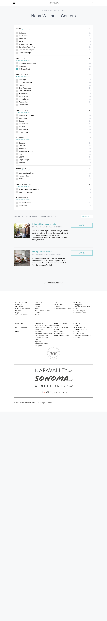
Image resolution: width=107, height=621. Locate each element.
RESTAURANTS (21, 327)
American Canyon (55, 44)
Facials (55, 85)
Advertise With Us (80, 329)
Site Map (77, 337)
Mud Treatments (55, 91)
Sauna (55, 121)
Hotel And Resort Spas (55, 63)
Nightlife (38, 341)
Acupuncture (55, 102)
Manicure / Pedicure (55, 173)
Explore (38, 303)
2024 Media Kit (79, 327)
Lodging (77, 303)
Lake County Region (55, 50)
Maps (37, 309)
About (76, 325)
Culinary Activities (41, 335)
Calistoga (55, 33)
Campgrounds (79, 305)
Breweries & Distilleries (43, 333)
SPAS (17, 331)
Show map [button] (86, 216)
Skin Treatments (55, 88)
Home (44, 10)
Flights (37, 313)
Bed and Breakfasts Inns (83, 307)
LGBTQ (55, 157)
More (82, 225)
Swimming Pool (55, 129)
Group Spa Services (55, 115)
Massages (55, 80)
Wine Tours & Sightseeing (44, 325)
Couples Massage (55, 82)
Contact (76, 331)
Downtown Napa (55, 53)
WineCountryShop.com (62, 309)
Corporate (55, 146)
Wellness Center (55, 69)
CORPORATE (79, 323)
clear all (27, 30)
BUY (55, 303)
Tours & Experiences (62, 335)
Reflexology (55, 96)
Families (55, 163)
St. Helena (55, 36)
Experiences (58, 307)
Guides (37, 305)
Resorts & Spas (79, 311)
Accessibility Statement (82, 335)
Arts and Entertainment (43, 327)
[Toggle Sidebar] (14, 3)
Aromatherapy (55, 99)
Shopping (38, 345)
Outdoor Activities (41, 343)
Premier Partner (55, 203)
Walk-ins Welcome (55, 192)
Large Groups (55, 160)
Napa (55, 41)
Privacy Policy (79, 333)
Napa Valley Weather (42, 311)
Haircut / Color (55, 176)
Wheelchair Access (55, 151)
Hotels (76, 309)
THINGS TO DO (40, 323)
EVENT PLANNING (61, 323)
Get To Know (21, 303)
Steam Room (55, 124)
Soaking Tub (55, 132)
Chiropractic (55, 105)
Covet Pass (58, 305)
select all (19, 30)
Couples (55, 143)
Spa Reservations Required (55, 189)
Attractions (39, 329)
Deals (37, 315)
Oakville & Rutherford (55, 47)
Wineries (19, 323)
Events (37, 307)
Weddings (55, 149)
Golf (36, 339)
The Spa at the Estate (42, 252)
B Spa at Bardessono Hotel (44, 224)
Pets (55, 154)
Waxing (55, 179)
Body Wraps (55, 94)
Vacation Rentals (80, 313)
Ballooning (39, 331)
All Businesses (57, 10)
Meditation (55, 118)
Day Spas (55, 66)
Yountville (55, 39)
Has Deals (55, 206)
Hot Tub (55, 127)
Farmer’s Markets (41, 337)
